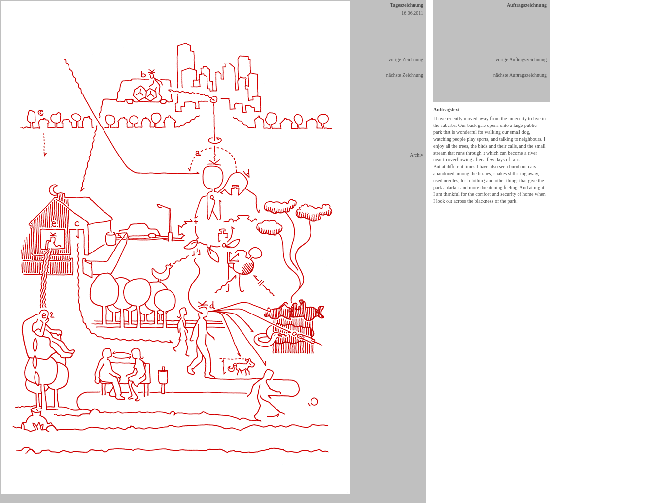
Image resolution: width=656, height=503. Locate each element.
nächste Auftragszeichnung (520, 75)
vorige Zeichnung (405, 59)
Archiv (416, 154)
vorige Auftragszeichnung (521, 59)
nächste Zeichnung (404, 75)
